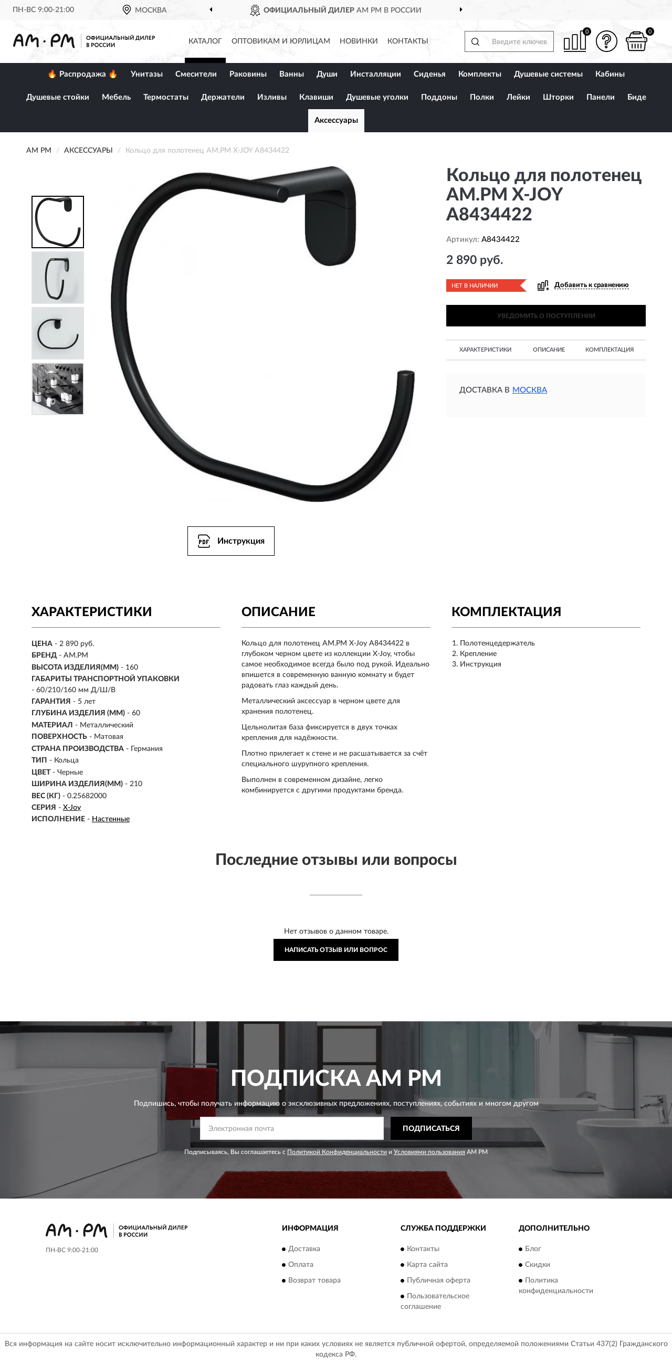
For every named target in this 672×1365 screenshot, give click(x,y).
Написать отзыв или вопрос (336, 950)
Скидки (537, 1264)
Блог (533, 1249)
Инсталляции (375, 74)
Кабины (610, 74)
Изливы (272, 97)
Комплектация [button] (609, 350)
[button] (606, 41)
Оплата (300, 1264)
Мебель (116, 97)
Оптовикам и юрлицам (281, 41)
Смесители (196, 74)
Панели (600, 97)
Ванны (291, 74)
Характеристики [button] (485, 350)
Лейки (518, 97)
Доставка (304, 1249)
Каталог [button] (205, 41)
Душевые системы (548, 74)
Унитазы (147, 74)
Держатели (223, 97)
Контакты (407, 41)
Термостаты (165, 97)
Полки (482, 97)
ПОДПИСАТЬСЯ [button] (431, 1129)
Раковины (248, 74)
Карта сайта (427, 1264)
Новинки (359, 41)
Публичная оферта (438, 1280)
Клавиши (316, 97)
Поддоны (439, 97)
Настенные (111, 819)
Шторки (558, 97)
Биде (636, 97)
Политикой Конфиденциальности (337, 1152)
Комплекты (479, 74)
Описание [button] (549, 350)
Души (327, 74)
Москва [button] (529, 390)
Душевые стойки (57, 97)
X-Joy (72, 807)
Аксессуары (336, 120)
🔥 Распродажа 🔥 (82, 74)
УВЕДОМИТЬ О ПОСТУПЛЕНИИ (546, 316)
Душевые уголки (377, 97)
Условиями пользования (429, 1152)
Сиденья (430, 74)
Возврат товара (314, 1280)
